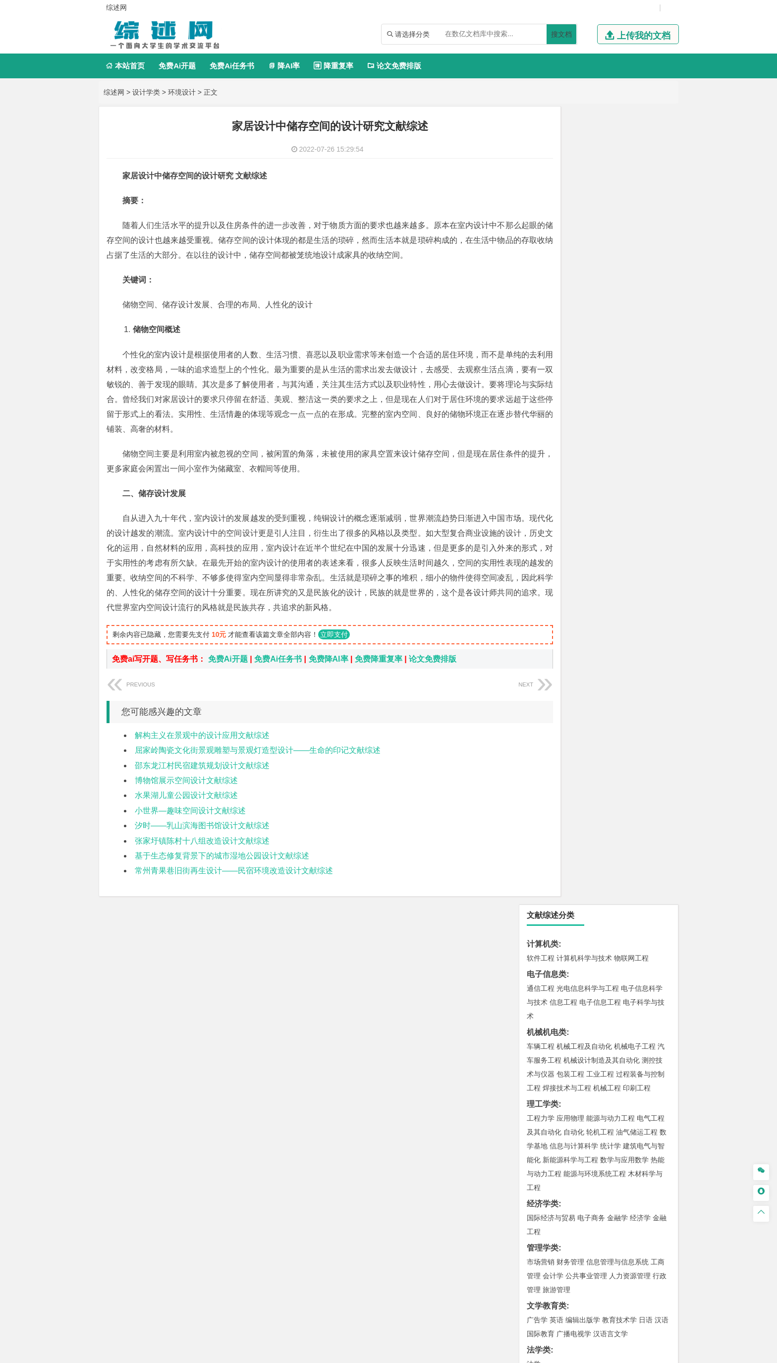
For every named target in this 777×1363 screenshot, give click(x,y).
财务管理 (570, 464)
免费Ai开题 (177, 65)
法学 (534, 566)
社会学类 (542, 1065)
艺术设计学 (573, 1021)
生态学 (546, 1123)
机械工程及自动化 (584, 248)
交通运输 (541, 596)
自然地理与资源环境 (603, 814)
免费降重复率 (378, 688)
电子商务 (591, 420)
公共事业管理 (586, 478)
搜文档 (561, 34)
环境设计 (182, 92)
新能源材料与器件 (570, 654)
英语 (556, 522)
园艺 (534, 1109)
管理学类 (542, 450)
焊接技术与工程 (567, 290)
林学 (549, 1109)
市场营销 (541, 464)
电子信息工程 (600, 204)
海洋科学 (549, 712)
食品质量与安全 (551, 977)
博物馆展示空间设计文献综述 (186, 810)
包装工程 (570, 276)
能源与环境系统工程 (594, 376)
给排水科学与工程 (577, 756)
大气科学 (556, 814)
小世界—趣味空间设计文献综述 (190, 840)
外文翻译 (542, 1188)
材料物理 (570, 640)
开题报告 (542, 1155)
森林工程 (632, 1109)
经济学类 (542, 405)
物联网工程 (631, 160)
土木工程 (570, 742)
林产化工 (654, 991)
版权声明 (516, 1259)
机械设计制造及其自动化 (601, 262)
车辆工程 (541, 248)
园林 (609, 1109)
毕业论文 (542, 1139)
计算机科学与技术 (584, 160)
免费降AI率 (328, 688)
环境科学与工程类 (558, 844)
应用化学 (591, 963)
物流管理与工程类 (558, 918)
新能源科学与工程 (570, 362)
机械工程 (607, 290)
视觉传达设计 (547, 1035)
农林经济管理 (579, 1109)
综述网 (114, 92)
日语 (646, 522)
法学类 (539, 552)
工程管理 (621, 756)
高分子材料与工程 (628, 654)
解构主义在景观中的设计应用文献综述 (202, 765)
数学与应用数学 (624, 362)
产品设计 (607, 1021)
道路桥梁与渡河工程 (587, 596)
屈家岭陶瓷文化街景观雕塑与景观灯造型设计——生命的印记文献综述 (258, 780)
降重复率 (333, 65)
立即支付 (334, 664)
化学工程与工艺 (551, 963)
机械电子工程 (635, 248)
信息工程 (563, 204)
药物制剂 (607, 977)
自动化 (573, 334)
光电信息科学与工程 (587, 190)
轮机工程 (600, 334)
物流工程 (541, 933)
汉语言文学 (610, 536)
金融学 (617, 420)
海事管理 (541, 698)
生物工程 (579, 991)
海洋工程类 (546, 684)
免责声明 (568, 1259)
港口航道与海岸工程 (587, 698)
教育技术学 (619, 522)
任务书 (539, 1204)
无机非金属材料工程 (617, 640)
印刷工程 (637, 290)
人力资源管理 (630, 478)
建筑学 (537, 756)
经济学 (640, 420)
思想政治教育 (547, 1079)
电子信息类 (546, 176)
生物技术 (651, 963)
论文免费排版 (394, 65)
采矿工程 (614, 889)
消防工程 (644, 889)
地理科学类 (546, 786)
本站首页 (125, 65)
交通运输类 (546, 582)
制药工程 (621, 963)
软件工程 (541, 160)
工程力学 (541, 320)
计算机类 (542, 146)
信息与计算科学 (574, 348)
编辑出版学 (582, 522)
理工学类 (542, 306)
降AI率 (284, 65)
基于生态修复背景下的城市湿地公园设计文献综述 (222, 885)
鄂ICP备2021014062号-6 (422, 1352)
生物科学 (625, 991)
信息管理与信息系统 (617, 464)
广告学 (537, 522)
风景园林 (621, 1035)
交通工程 (635, 596)
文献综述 (542, 1172)
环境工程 (541, 858)
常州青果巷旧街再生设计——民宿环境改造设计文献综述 (234, 900)
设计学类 (146, 92)
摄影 (549, 1049)
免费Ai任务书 (232, 65)
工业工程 (600, 276)
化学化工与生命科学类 (566, 949)
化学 (602, 991)
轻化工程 (549, 991)
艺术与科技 (587, 1035)
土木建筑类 (546, 728)
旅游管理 (556, 492)
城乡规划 (651, 756)
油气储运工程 (637, 334)
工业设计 (637, 1021)
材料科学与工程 (551, 626)
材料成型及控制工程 (608, 626)
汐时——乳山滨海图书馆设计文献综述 (202, 855)
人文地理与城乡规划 (601, 800)
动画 (659, 1021)
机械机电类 (546, 234)
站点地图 (480, 1352)
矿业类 (539, 874)
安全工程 (584, 889)
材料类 (539, 612)
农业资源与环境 (582, 1123)
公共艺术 (572, 1049)
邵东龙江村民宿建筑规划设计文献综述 (202, 795)
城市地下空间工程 (619, 770)
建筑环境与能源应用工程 (624, 742)
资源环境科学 (607, 858)
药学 (584, 977)
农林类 (539, 1095)
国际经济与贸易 (551, 420)
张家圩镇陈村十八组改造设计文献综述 (202, 870)
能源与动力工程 (610, 320)
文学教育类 (546, 508)
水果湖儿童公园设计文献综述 (186, 825)
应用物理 (570, 320)
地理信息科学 (547, 800)
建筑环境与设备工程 (558, 770)
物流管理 (570, 933)
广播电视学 (573, 536)
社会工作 (584, 1079)
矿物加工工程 (547, 889)
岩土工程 (541, 742)
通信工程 (541, 190)
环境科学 (570, 858)
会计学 (553, 478)
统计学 (610, 348)
